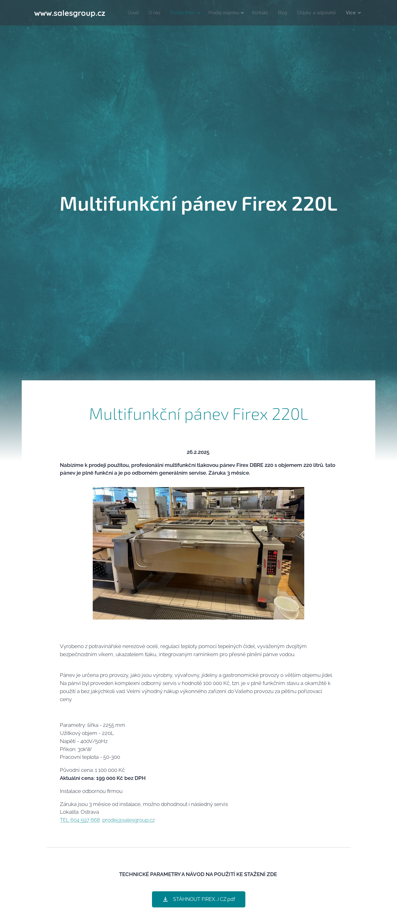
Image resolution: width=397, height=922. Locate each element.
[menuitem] (173, 12)
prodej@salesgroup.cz (128, 820)
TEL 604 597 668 (80, 820)
